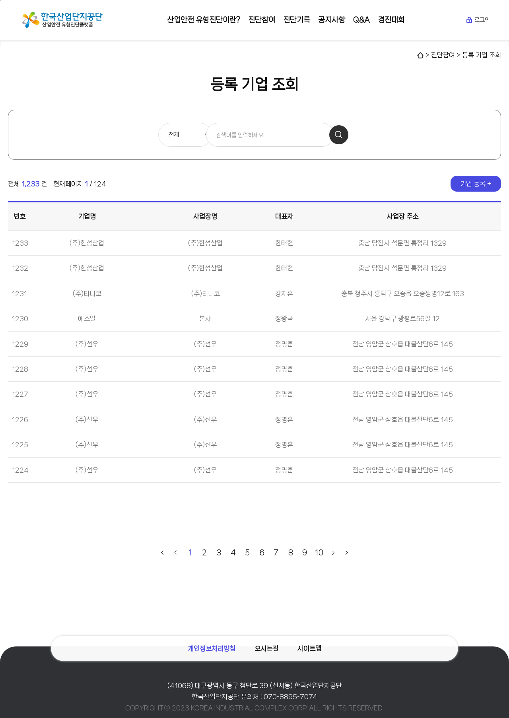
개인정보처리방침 (211, 647)
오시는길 (266, 647)
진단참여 (261, 20)
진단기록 (296, 20)
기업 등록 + (476, 183)
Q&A (361, 20)
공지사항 (331, 20)
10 (319, 553)
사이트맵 (310, 647)
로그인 (478, 20)
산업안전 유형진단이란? (203, 20)
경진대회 (391, 20)
